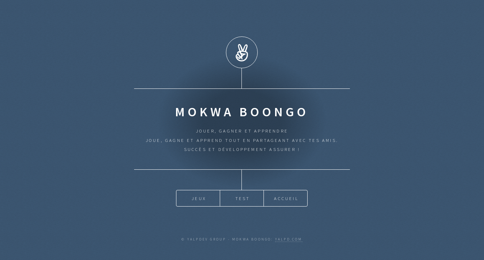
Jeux (199, 198)
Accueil (286, 198)
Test (242, 198)
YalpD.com (289, 239)
